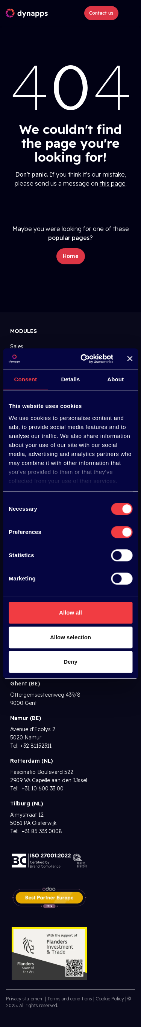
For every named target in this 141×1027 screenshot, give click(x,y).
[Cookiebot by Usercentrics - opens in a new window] (84, 359)
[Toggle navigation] (128, 13)
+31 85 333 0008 (41, 831)
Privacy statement (25, 999)
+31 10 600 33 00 (42, 788)
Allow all (70, 612)
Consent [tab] (25, 379)
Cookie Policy (110, 999)
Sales (16, 346)
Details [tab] (70, 379)
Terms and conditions (69, 999)
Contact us (101, 13)
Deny (70, 661)
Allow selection (70, 637)
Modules (23, 331)
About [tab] (115, 379)
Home (71, 256)
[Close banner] (129, 358)
